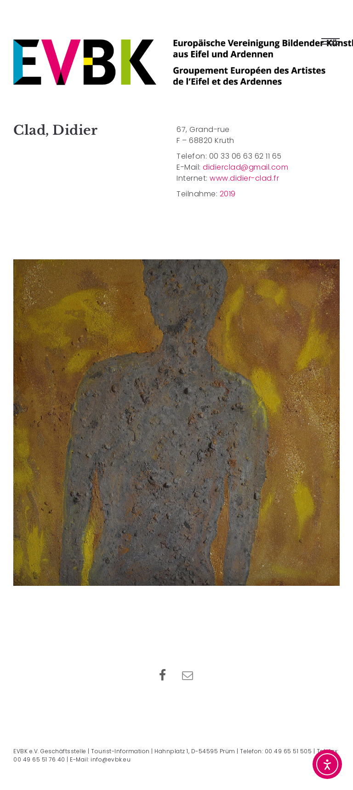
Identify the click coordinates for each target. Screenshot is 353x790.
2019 (228, 194)
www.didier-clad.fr (244, 178)
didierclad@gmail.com (245, 167)
